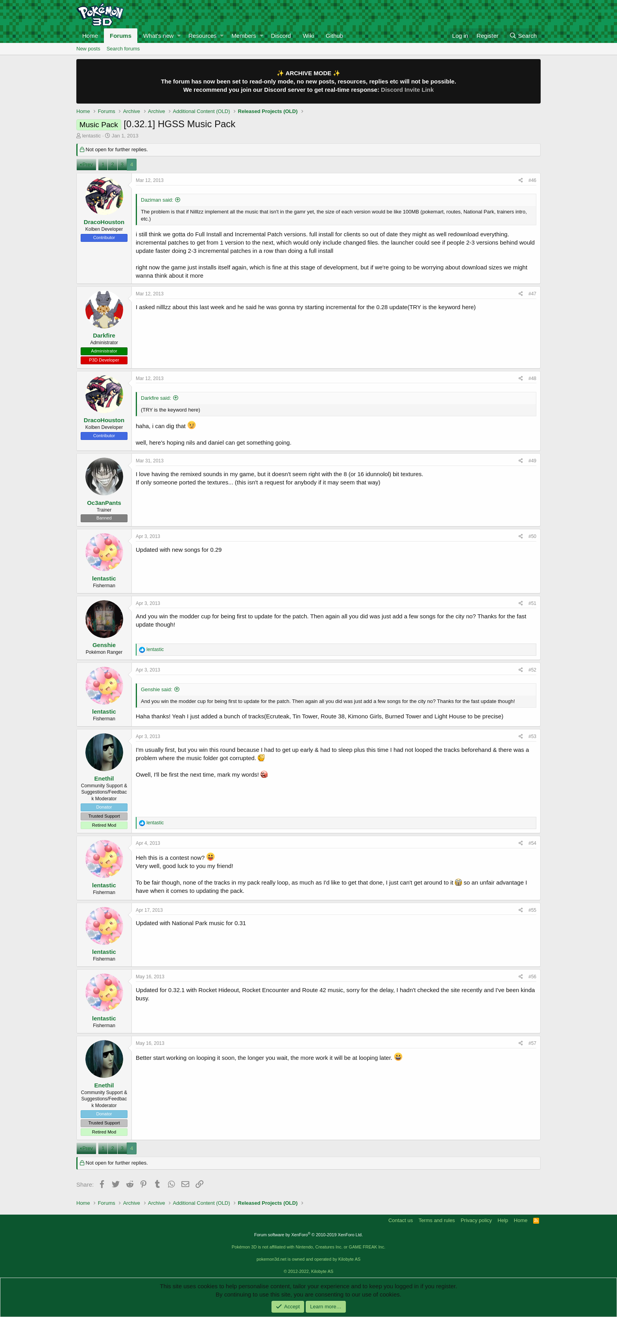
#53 (532, 736)
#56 (532, 976)
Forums (120, 35)
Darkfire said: (156, 398)
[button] (179, 35)
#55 (532, 910)
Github (334, 35)
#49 (532, 461)
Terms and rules (437, 1220)
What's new (158, 35)
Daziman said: (157, 200)
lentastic (91, 136)
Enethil (104, 778)
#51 (532, 603)
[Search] (523, 35)
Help (503, 1220)
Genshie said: (156, 689)
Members (243, 35)
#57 (532, 1043)
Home (90, 35)
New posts (88, 49)
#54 (532, 843)
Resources (202, 35)
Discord (281, 35)
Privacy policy (476, 1220)
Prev (87, 164)
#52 (532, 670)
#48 (532, 378)
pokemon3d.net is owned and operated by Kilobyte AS (308, 1259)
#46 (532, 180)
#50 (532, 536)
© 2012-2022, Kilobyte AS (308, 1271)
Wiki (308, 35)
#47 (532, 294)
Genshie (104, 645)
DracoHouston (104, 222)
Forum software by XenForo (308, 1234)
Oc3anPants (104, 502)
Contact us (400, 1220)
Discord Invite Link (407, 89)
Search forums (123, 49)
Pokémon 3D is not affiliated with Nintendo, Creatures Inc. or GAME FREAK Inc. (308, 1247)
